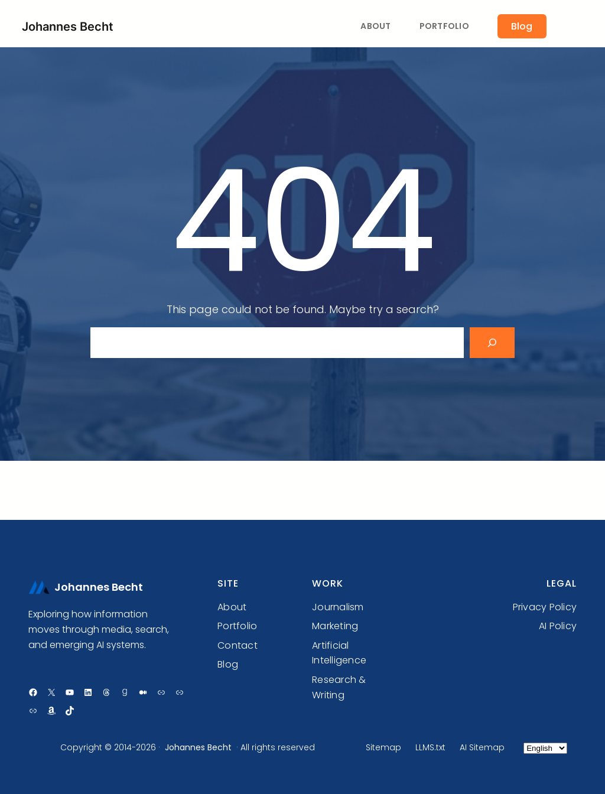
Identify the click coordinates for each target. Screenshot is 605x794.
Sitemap (383, 747)
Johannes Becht (67, 26)
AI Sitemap (482, 747)
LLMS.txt (430, 747)
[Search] (492, 342)
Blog (521, 26)
